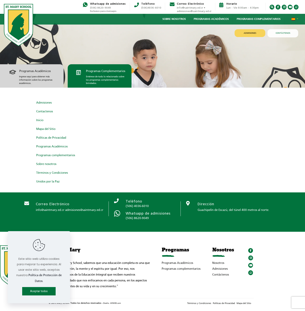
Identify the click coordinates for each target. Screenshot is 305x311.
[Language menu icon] (294, 20)
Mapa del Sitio (45, 129)
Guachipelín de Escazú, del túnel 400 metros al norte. (233, 210)
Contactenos (44, 111)
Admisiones (44, 102)
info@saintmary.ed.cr (50, 210)
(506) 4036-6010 (137, 206)
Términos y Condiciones (52, 172)
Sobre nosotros (46, 164)
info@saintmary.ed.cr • (191, 7)
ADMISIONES (250, 33)
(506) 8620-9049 (100, 7)
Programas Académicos (35, 71)
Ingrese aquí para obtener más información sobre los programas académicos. (36, 80)
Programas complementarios (55, 155)
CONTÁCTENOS (283, 33)
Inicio (39, 120)
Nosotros (218, 263)
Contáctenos (220, 274)
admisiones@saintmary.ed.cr (194, 11)
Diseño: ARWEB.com (112, 303)
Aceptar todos (39, 291)
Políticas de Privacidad (51, 137)
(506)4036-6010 (151, 7)
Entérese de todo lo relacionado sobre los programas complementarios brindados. (105, 80)
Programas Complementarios (105, 71)
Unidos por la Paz (48, 181)
